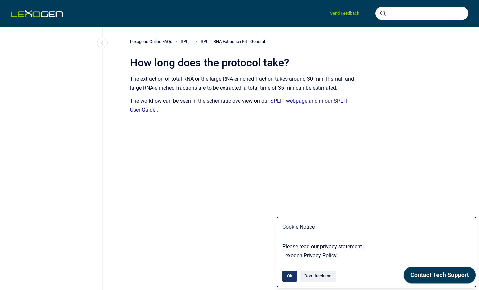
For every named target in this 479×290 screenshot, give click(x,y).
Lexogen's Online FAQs (151, 41)
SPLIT (186, 41)
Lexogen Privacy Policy (309, 255)
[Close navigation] (102, 43)
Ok (289, 275)
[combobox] (422, 13)
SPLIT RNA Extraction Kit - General (233, 41)
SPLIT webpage (288, 101)
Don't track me (317, 275)
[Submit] (383, 13)
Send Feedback (344, 13)
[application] (439, 276)
